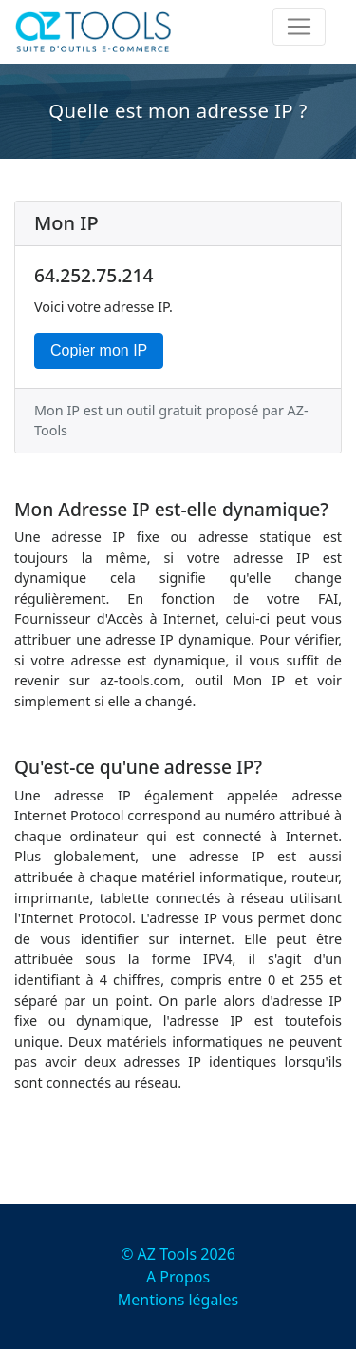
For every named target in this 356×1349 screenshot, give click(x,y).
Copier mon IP (98, 350)
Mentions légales (178, 1299)
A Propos (178, 1276)
